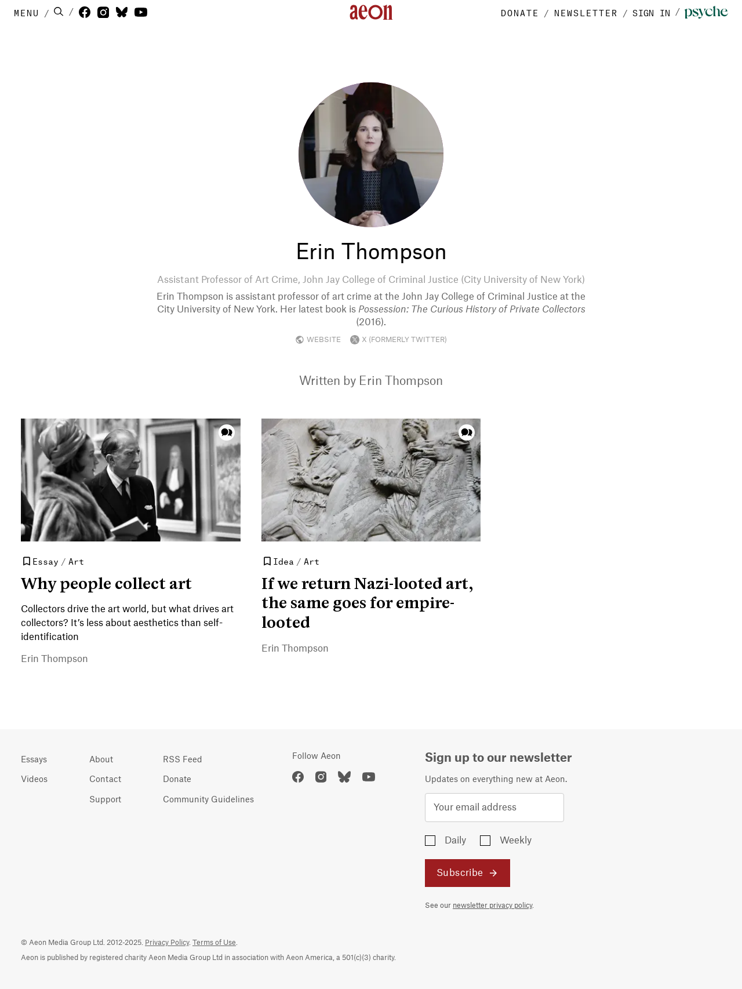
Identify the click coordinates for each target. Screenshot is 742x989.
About (101, 760)
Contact (105, 780)
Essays (34, 760)
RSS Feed (182, 760)
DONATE (520, 12)
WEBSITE (318, 339)
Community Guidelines (208, 800)
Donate (177, 780)
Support (105, 800)
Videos (34, 780)
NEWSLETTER (586, 12)
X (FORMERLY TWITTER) (398, 339)
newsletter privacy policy (492, 905)
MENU (26, 12)
